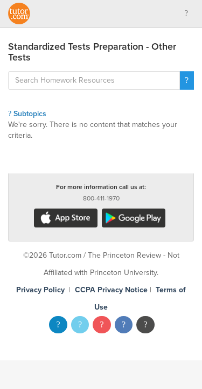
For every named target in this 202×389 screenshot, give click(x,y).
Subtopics (27, 113)
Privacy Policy (40, 289)
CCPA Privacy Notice (111, 289)
